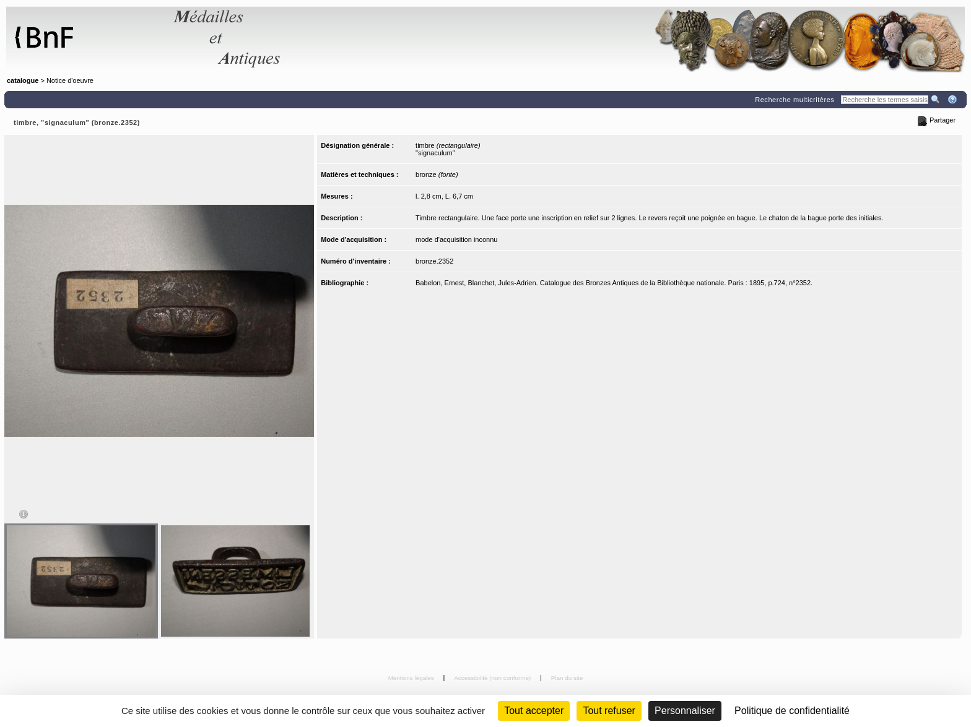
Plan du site (567, 677)
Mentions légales (412, 677)
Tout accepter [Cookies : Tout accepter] (534, 710)
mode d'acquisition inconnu (456, 239)
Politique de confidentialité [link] (792, 710)
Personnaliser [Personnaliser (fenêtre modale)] (685, 710)
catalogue (22, 80)
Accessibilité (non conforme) (493, 677)
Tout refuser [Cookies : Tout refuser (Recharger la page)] (609, 710)
